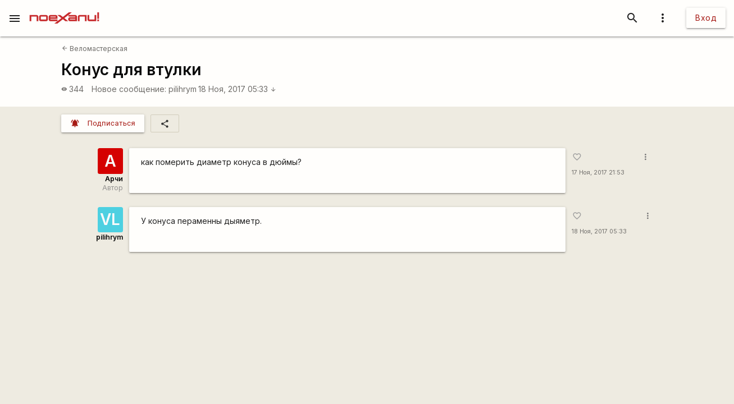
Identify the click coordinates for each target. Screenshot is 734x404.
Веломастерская (94, 48)
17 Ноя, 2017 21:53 (598, 172)
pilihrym (182, 89)
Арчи (114, 179)
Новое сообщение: (129, 89)
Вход (706, 17)
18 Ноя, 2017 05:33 (237, 89)
